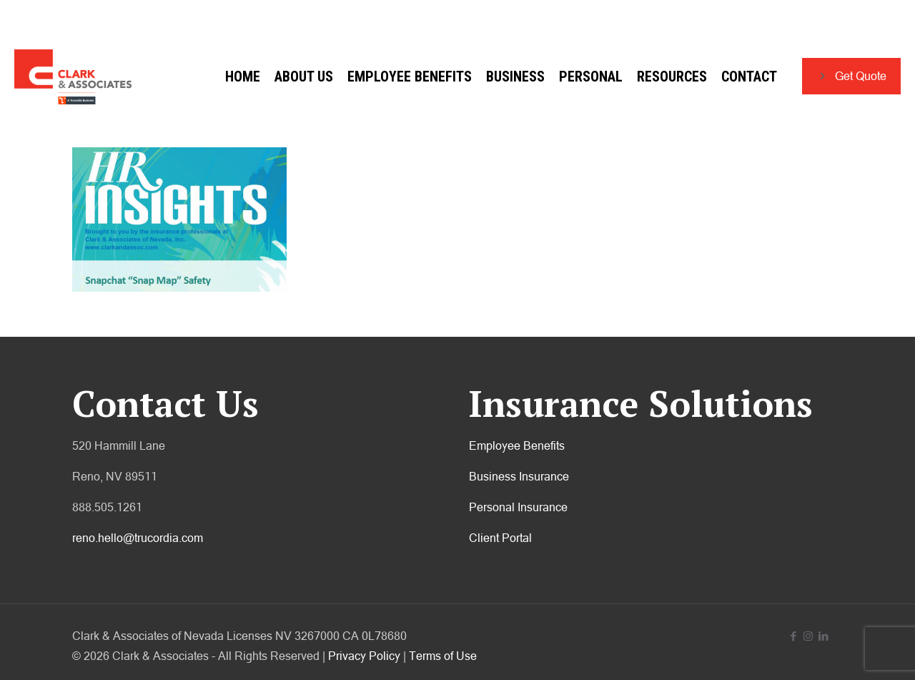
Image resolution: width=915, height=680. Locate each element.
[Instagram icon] (808, 636)
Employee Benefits (517, 445)
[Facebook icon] (793, 636)
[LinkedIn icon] (823, 636)
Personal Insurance (518, 507)
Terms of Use (443, 655)
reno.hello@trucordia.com (137, 537)
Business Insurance (519, 476)
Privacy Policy (364, 655)
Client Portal (500, 537)
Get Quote (851, 76)
